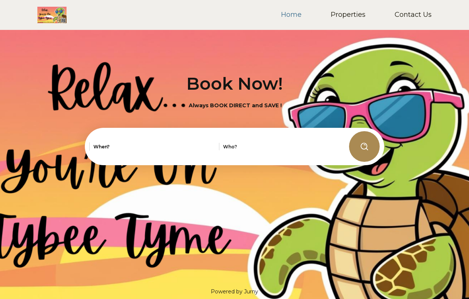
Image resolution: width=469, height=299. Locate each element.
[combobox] (133, 147)
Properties (348, 14)
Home (291, 14)
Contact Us (413, 14)
